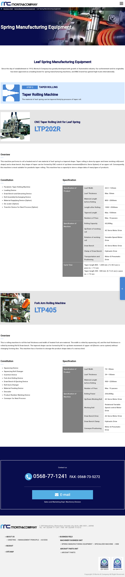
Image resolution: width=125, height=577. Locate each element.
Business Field (8, 9)
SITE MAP (10, 552)
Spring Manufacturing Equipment (24, 9)
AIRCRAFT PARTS (68, 552)
